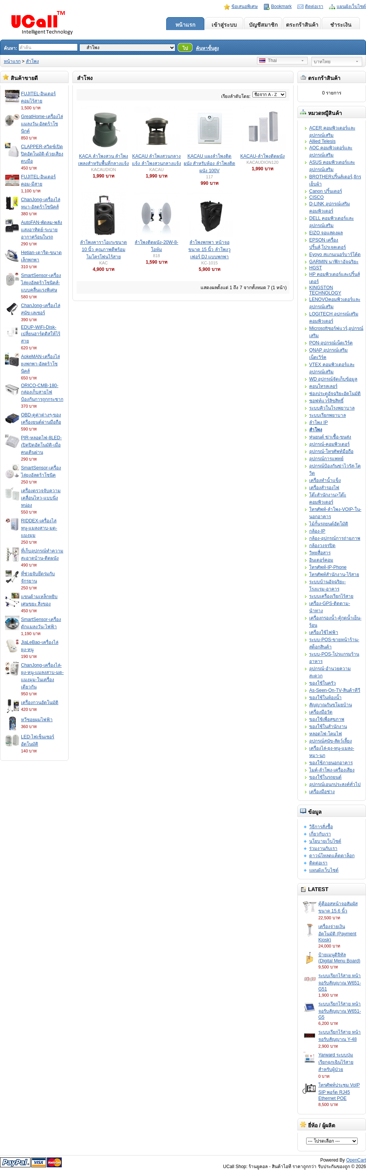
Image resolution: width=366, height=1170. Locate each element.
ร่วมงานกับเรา (323, 848)
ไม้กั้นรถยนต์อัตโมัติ (328, 524)
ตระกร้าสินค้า (302, 25)
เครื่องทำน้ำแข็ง (325, 480)
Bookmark (281, 6)
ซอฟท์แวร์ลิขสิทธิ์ (326, 400)
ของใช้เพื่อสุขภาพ (326, 719)
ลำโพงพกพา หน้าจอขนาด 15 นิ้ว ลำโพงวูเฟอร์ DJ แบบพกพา (209, 249)
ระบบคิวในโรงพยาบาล (332, 408)
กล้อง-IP (317, 531)
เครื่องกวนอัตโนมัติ (39, 702)
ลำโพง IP (318, 422)
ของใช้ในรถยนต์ (325, 777)
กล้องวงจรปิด (322, 545)
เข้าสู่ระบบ (224, 25)
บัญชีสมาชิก (263, 25)
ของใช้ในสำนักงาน (328, 726)
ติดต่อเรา (314, 6)
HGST (315, 267)
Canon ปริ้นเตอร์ (325, 191)
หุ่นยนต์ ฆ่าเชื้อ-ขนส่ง (330, 437)
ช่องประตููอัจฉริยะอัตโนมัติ (335, 393)
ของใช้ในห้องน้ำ (325, 697)
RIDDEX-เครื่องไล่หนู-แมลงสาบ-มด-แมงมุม (39, 528)
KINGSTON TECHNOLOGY (325, 290)
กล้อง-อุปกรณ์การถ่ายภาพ (334, 538)
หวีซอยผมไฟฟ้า (37, 719)
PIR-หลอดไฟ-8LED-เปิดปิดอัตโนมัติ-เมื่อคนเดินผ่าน (41, 445)
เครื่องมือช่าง (322, 791)
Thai (268, 60)
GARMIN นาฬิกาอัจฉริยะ (333, 261)
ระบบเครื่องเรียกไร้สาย (331, 596)
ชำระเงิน (341, 25)
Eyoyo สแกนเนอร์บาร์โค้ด (335, 254)
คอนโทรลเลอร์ (323, 386)
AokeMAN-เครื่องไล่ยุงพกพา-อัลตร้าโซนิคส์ (40, 364)
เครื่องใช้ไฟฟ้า (323, 632)
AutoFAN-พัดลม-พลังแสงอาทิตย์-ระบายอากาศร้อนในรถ (41, 230)
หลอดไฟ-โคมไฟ (325, 733)
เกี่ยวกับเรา (320, 834)
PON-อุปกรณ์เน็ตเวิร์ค (331, 343)
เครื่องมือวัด (320, 712)
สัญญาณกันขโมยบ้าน (330, 704)
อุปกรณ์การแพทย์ (326, 458)
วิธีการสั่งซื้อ (321, 826)
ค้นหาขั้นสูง (207, 48)
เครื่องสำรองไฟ (324, 487)
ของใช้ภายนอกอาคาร (331, 762)
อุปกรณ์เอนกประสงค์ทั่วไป (335, 784)
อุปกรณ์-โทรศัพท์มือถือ (331, 451)
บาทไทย (322, 61)
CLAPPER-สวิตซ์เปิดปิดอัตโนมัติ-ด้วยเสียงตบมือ (42, 154)
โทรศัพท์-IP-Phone (328, 567)
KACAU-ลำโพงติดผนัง (262, 156)
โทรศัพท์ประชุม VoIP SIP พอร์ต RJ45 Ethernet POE (339, 1091)
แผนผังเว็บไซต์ (351, 6)
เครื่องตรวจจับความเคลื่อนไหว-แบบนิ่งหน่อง (41, 498)
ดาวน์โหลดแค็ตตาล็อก (332, 855)
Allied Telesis (322, 141)
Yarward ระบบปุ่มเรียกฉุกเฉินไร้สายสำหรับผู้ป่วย (335, 1062)
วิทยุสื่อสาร (320, 552)
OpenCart (356, 1160)
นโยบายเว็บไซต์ (325, 841)
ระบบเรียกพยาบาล (327, 415)
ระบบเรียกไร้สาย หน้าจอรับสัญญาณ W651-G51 (339, 982)
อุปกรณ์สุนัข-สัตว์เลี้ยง (330, 741)
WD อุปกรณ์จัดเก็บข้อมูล (333, 379)
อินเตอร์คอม (321, 560)
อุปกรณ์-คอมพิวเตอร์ (329, 444)
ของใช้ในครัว (322, 683)
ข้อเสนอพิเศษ (244, 6)
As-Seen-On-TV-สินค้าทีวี (334, 690)
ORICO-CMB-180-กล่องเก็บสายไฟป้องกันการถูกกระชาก (42, 392)
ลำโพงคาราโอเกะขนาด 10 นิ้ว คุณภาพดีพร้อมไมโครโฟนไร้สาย (103, 249)
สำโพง (32, 61)
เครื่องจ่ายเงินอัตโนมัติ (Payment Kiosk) (337, 933)
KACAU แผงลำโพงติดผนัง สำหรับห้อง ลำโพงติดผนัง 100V (209, 163)
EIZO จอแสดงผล (326, 232)
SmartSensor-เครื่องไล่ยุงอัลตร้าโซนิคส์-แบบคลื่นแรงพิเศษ (41, 283)
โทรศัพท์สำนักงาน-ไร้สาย (334, 574)
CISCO (316, 197)
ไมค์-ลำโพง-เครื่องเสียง (332, 770)
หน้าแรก (185, 25)
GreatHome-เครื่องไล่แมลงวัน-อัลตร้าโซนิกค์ (42, 124)
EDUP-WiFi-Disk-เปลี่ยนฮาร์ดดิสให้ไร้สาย (40, 334)
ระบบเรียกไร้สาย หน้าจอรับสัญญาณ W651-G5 (339, 1010)
